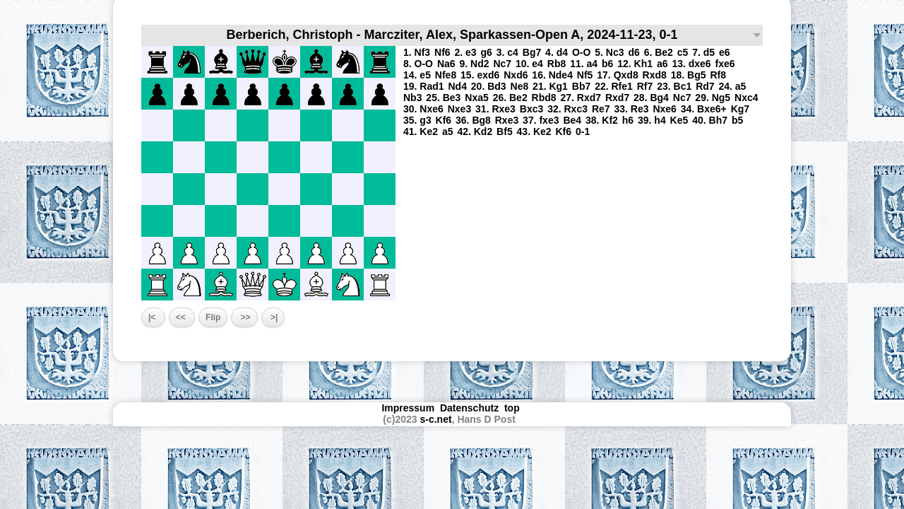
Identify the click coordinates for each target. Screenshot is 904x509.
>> (244, 317)
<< (182, 317)
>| (273, 317)
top (513, 408)
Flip (213, 317)
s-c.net (436, 419)
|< (153, 317)
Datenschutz (469, 408)
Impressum (407, 408)
